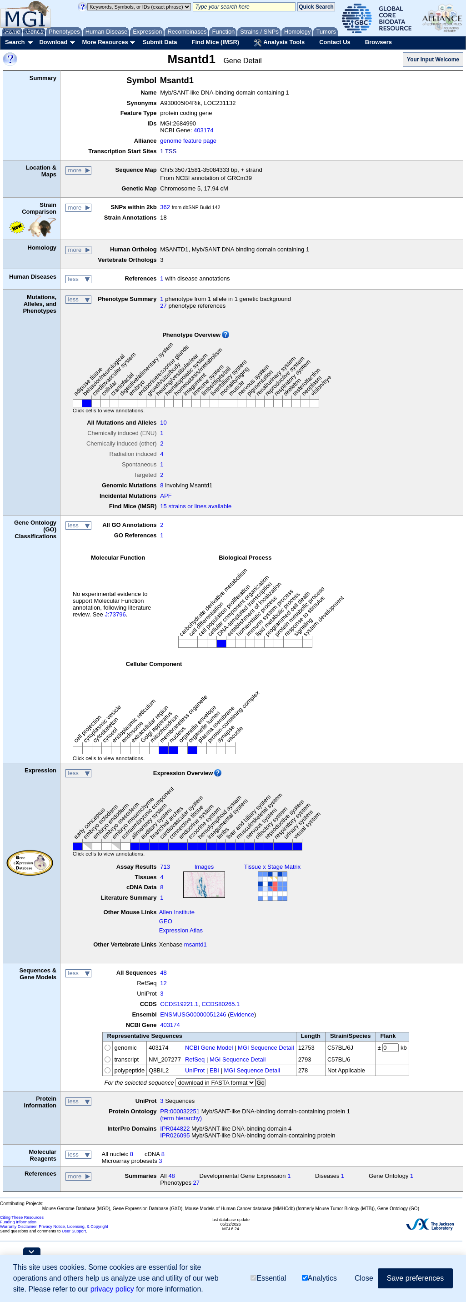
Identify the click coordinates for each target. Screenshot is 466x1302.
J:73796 (115, 614)
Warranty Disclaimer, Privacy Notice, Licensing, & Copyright (54, 1226)
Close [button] (364, 1278)
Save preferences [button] (415, 1278)
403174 (203, 130)
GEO (165, 921)
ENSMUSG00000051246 (193, 1014)
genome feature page (188, 140)
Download (53, 42)
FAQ (40, 31)
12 (163, 983)
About (9, 31)
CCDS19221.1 (179, 1004)
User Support (74, 1231)
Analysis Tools (279, 43)
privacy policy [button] (112, 1289)
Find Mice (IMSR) (215, 42)
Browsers (378, 42)
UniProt (195, 1070)
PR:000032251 (180, 1111)
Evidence (242, 1014)
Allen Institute (177, 912)
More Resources (105, 42)
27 (163, 305)
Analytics (319, 1278)
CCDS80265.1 (220, 1004)
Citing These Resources (22, 1217)
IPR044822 (175, 1128)
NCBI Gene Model (209, 1047)
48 (163, 972)
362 (165, 207)
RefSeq (195, 1059)
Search (15, 42)
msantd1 (195, 944)
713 (165, 866)
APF (165, 495)
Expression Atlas (181, 930)
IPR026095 (175, 1135)
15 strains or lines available (195, 506)
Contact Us (335, 42)
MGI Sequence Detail (266, 1047)
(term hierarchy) (181, 1118)
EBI (214, 1070)
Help (25, 31)
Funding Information (18, 1222)
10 (163, 422)
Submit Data (160, 42)
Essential (268, 1278)
